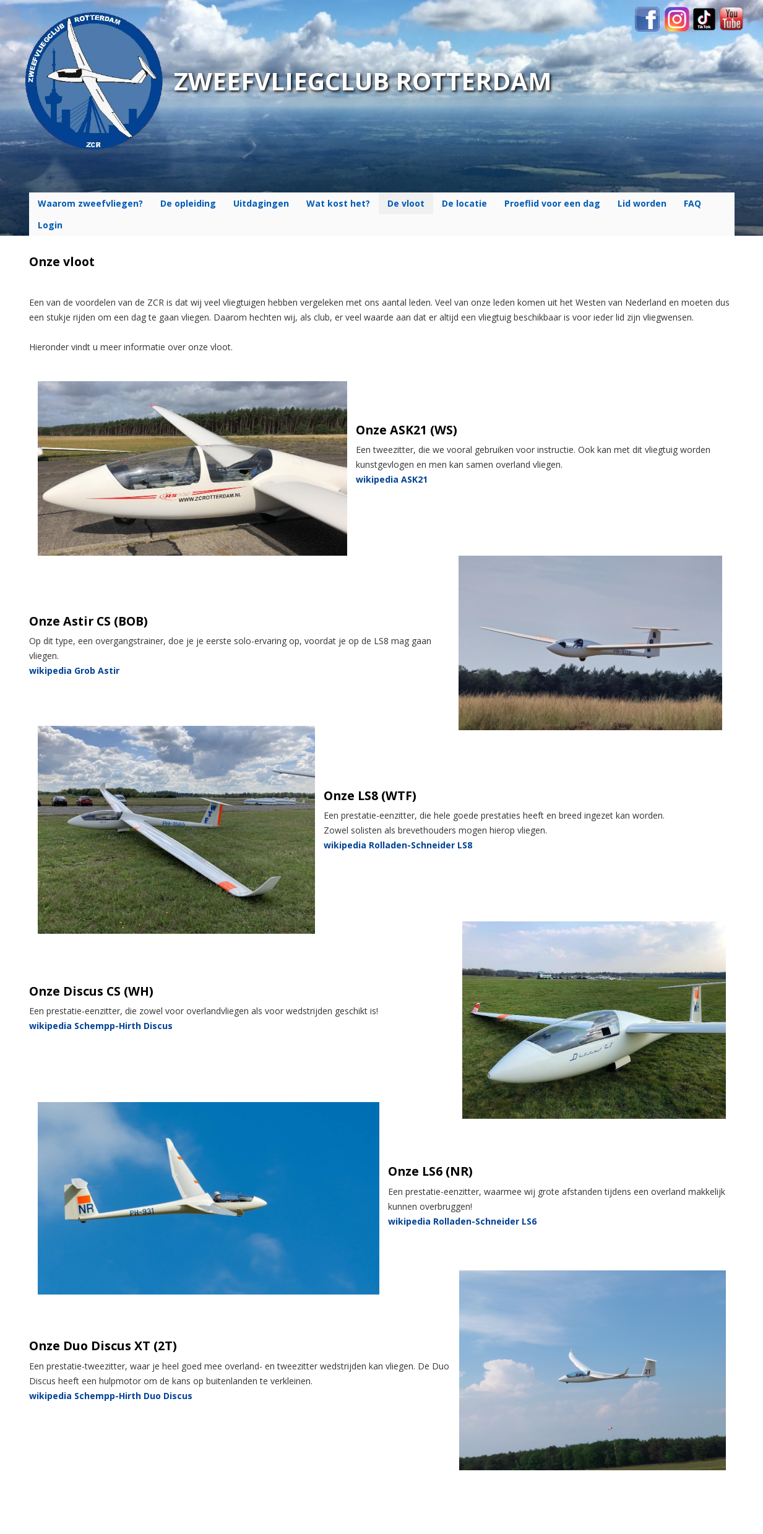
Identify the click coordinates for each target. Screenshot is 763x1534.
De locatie (464, 203)
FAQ (692, 203)
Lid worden (642, 203)
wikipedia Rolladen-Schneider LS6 (462, 1221)
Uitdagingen (261, 203)
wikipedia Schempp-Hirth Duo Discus (110, 1396)
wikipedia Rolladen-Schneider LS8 (398, 845)
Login (50, 225)
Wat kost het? (338, 203)
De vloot (406, 203)
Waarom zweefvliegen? (90, 203)
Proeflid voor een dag (552, 203)
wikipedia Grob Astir (74, 670)
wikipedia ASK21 (392, 479)
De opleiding (188, 203)
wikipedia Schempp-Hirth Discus (101, 1026)
